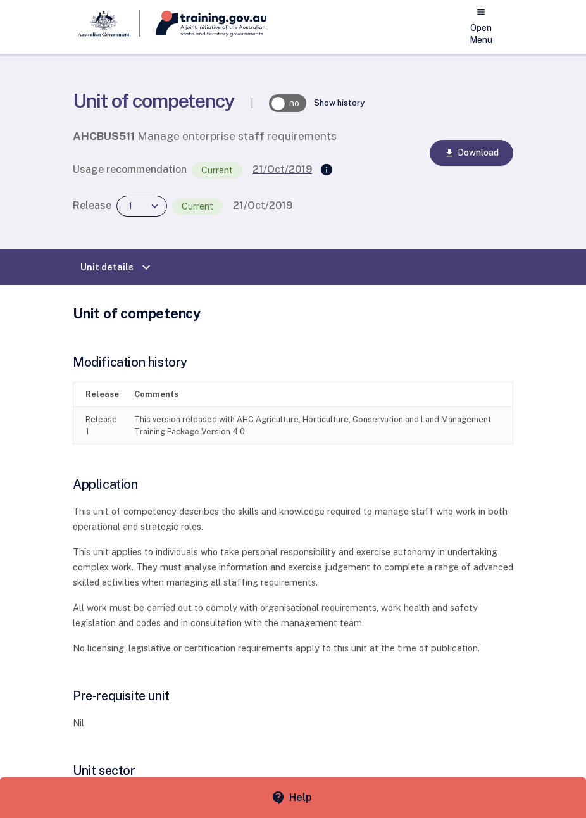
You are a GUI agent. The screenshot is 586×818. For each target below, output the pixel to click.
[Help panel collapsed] (293, 797)
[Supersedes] (326, 170)
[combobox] (141, 206)
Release (92, 205)
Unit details (117, 267)
